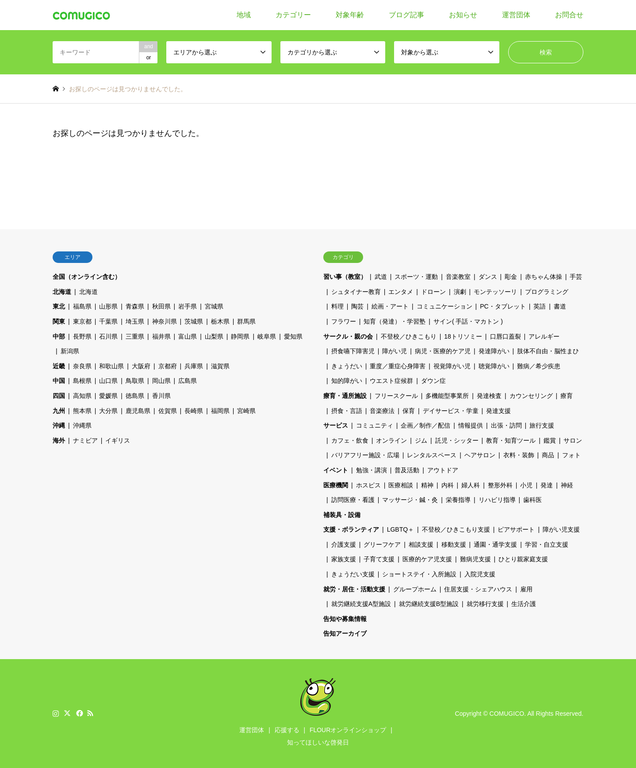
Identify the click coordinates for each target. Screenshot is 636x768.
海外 (59, 440)
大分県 (108, 410)
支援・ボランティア (351, 529)
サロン (572, 440)
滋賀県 (220, 366)
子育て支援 (379, 559)
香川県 (161, 395)
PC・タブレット (502, 306)
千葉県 (108, 321)
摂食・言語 (346, 410)
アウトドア (442, 470)
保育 (408, 410)
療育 (566, 395)
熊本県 (82, 410)
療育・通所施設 (345, 395)
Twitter (67, 713)
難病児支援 (475, 559)
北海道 (62, 291)
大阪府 (141, 366)
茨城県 (193, 321)
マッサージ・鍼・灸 (410, 499)
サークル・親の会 (348, 336)
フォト (571, 455)
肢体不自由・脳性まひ (548, 351)
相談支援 (421, 544)
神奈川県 (164, 321)
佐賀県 (167, 410)
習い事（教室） (345, 276)
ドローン (433, 291)
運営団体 (516, 15)
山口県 (108, 380)
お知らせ (463, 15)
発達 (546, 485)
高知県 (82, 395)
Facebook (79, 713)
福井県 (161, 336)
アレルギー (544, 336)
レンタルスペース (431, 455)
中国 (59, 380)
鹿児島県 (138, 410)
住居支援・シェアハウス (478, 589)
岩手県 (187, 306)
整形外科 (500, 485)
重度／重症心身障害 (397, 366)
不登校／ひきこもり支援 (456, 529)
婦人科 (470, 485)
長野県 (82, 336)
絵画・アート (390, 306)
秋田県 (161, 306)
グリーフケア (382, 544)
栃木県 (220, 321)
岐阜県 (266, 336)
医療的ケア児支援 (427, 559)
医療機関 (335, 485)
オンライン (391, 440)
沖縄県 (82, 425)
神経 (567, 485)
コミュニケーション (444, 306)
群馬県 (246, 321)
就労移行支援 (485, 603)
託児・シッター (457, 440)
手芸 (576, 276)
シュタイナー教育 (356, 291)
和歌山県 (111, 366)
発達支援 (498, 410)
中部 (59, 336)
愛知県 (293, 336)
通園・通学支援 (495, 544)
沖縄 (59, 425)
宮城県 (214, 306)
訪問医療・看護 (353, 499)
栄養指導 (458, 499)
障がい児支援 (561, 529)
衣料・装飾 (518, 455)
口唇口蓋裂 (505, 336)
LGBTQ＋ (400, 529)
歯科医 (532, 499)
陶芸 (357, 306)
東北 (59, 306)
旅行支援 (541, 425)
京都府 (167, 366)
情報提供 (470, 425)
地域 (244, 15)
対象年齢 (350, 15)
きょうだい (346, 366)
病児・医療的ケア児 (443, 351)
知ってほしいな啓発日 (318, 742)
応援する (287, 729)
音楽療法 (382, 410)
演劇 (460, 291)
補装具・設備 (341, 514)
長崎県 (193, 410)
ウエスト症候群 (391, 380)
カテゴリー (293, 15)
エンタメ (400, 291)
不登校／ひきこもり (409, 336)
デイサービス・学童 (451, 410)
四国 (59, 395)
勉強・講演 (371, 470)
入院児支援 (479, 574)
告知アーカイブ (345, 633)
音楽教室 (458, 276)
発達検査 (489, 395)
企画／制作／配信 (425, 425)
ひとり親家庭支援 (523, 559)
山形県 (108, 306)
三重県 (135, 336)
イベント (335, 470)
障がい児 (394, 351)
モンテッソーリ (495, 291)
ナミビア (85, 440)
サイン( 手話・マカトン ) (468, 321)
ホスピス (368, 485)
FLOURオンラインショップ (348, 729)
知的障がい (346, 380)
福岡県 (220, 410)
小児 (526, 485)
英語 (539, 306)
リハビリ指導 (497, 499)
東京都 (82, 321)
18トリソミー (463, 336)
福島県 (82, 306)
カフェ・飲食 (349, 440)
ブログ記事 (406, 15)
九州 (59, 410)
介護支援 (343, 544)
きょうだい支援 (353, 574)
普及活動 (407, 470)
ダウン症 (433, 380)
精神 (427, 485)
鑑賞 (550, 440)
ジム (421, 440)
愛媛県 (108, 395)
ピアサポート (516, 529)
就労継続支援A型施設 (361, 603)
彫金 (511, 276)
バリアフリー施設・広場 (365, 455)
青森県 (135, 306)
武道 (381, 276)
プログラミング (546, 291)
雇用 (526, 589)
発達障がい (494, 351)
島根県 (82, 380)
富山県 (187, 336)
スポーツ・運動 (416, 276)
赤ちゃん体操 (543, 276)
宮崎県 (246, 410)
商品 (548, 455)
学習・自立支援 (546, 544)
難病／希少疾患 (538, 366)
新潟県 (70, 351)
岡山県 (161, 380)
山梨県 (214, 336)
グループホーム (415, 589)
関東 (59, 321)
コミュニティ (374, 425)
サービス (335, 425)
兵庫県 (193, 366)
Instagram (56, 713)
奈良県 (82, 366)
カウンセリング (531, 395)
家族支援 (343, 559)
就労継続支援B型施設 (429, 603)
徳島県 (135, 395)
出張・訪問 (506, 425)
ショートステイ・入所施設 (419, 574)
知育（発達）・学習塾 (394, 321)
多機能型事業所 (447, 395)
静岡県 (240, 336)
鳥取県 (135, 380)
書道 (560, 306)
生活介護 (523, 603)
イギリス (117, 440)
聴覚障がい (494, 366)
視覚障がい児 (452, 366)
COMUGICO (507, 713)
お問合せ (569, 15)
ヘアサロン (479, 455)
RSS (90, 713)
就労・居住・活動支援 (354, 589)
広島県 (187, 380)
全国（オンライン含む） (87, 276)
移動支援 (453, 544)
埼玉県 (135, 321)
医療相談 (400, 485)
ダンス (488, 276)
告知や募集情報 (345, 618)
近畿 (59, 366)
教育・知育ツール (511, 440)
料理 (337, 306)
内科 (447, 485)
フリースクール (396, 395)
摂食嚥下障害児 (353, 351)
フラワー (343, 321)
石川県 (108, 336)
